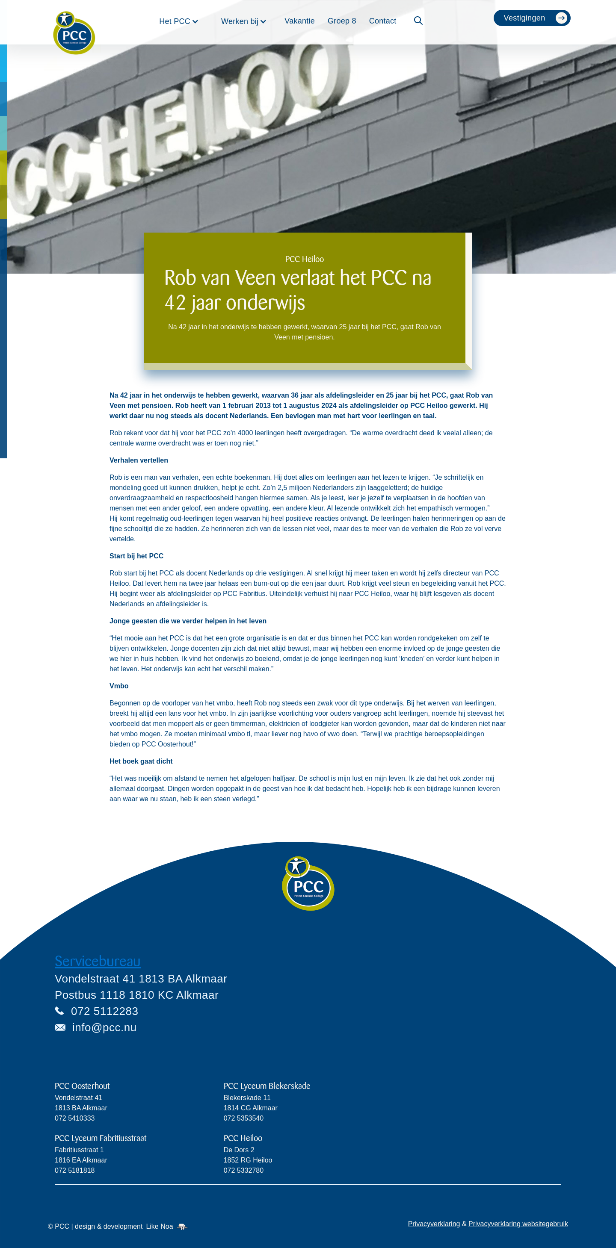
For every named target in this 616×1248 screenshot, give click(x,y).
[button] (179, 21)
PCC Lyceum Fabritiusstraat (100, 1138)
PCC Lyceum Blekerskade (267, 1086)
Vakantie (299, 21)
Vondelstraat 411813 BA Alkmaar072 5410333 (81, 1108)
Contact (383, 21)
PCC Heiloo (243, 1138)
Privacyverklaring (434, 1223)
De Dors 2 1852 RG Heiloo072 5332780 (248, 1160)
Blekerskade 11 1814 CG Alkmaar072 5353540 (251, 1108)
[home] (74, 22)
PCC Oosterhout (82, 1086)
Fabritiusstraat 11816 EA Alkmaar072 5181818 (81, 1160)
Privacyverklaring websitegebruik (518, 1223)
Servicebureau (98, 961)
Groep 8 (342, 21)
